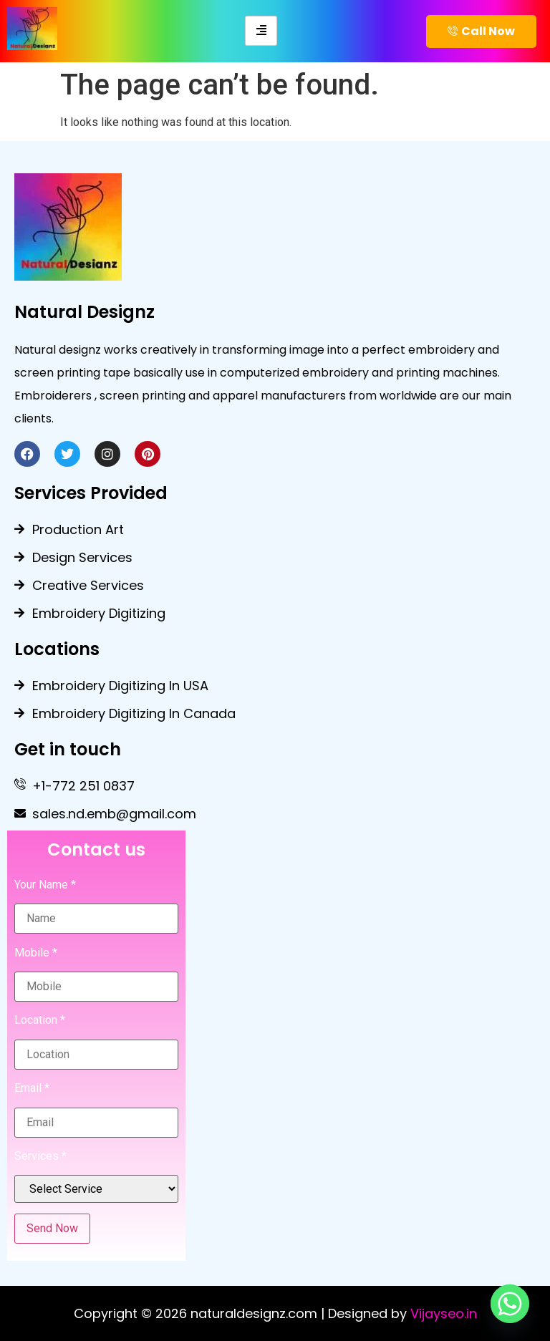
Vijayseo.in (443, 1313)
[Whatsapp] (510, 1303)
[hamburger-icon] (261, 31)
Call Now (481, 31)
